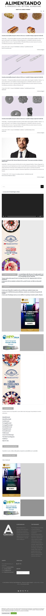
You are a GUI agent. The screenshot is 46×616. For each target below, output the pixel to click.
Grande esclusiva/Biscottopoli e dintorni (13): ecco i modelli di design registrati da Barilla (22, 118)
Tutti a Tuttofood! (6, 460)
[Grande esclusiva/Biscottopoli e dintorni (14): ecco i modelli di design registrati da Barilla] (23, 65)
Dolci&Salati (17, 46)
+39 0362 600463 (10, 567)
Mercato (22, 174)
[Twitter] (20, 563)
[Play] (3, 216)
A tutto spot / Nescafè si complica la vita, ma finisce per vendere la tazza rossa (20, 290)
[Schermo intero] (42, 216)
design (30, 129)
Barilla (27, 46)
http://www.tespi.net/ (8, 572)
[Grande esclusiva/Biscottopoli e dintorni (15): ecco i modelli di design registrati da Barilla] (23, 23)
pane (10, 48)
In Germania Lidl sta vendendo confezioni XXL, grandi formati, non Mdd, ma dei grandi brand (21, 281)
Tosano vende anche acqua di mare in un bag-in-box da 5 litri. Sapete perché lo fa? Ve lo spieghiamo (22, 278)
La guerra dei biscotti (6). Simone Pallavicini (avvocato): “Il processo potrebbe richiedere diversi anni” (22, 161)
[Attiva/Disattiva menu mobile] (43, 11)
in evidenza (22, 46)
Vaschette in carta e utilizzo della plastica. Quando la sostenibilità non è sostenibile (20, 450)
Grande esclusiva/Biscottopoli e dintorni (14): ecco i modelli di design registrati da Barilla (22, 77)
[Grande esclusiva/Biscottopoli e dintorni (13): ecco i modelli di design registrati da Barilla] (23, 106)
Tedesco (13, 175)
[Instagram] (18, 563)
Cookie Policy (37, 582)
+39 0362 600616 (7, 568)
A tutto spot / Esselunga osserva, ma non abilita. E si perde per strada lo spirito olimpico (22, 294)
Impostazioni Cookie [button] (5, 613)
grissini (30, 88)
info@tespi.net (8, 570)
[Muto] (40, 216)
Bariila (27, 174)
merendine (7, 48)
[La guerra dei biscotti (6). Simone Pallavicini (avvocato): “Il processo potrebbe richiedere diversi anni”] (23, 148)
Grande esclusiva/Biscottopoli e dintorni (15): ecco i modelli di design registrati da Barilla (22, 35)
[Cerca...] (21, 186)
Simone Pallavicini (8, 175)
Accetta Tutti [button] (13, 613)
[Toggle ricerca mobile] (41, 11)
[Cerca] (42, 186)
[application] (23, 206)
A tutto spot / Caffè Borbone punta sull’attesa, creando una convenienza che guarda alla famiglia (22, 292)
